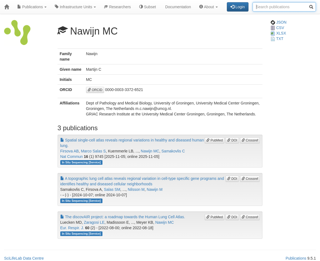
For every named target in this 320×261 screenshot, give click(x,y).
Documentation (177, 7)
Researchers (117, 7)
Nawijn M (155, 189)
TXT (277, 38)
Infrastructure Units (75, 7)
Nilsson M (136, 189)
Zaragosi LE (94, 222)
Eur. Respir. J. (72, 228)
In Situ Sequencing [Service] (81, 162)
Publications (32, 7)
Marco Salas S (93, 151)
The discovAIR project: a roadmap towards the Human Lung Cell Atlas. (122, 217)
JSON (278, 22)
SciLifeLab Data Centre (24, 258)
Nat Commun (71, 156)
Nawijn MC (150, 151)
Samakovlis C (173, 151)
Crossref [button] (250, 140)
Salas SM (112, 189)
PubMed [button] (214, 140)
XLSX (278, 33)
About (208, 7)
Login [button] (237, 7)
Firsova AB (69, 151)
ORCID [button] (95, 90)
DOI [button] (232, 140)
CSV (277, 27)
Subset (147, 7)
